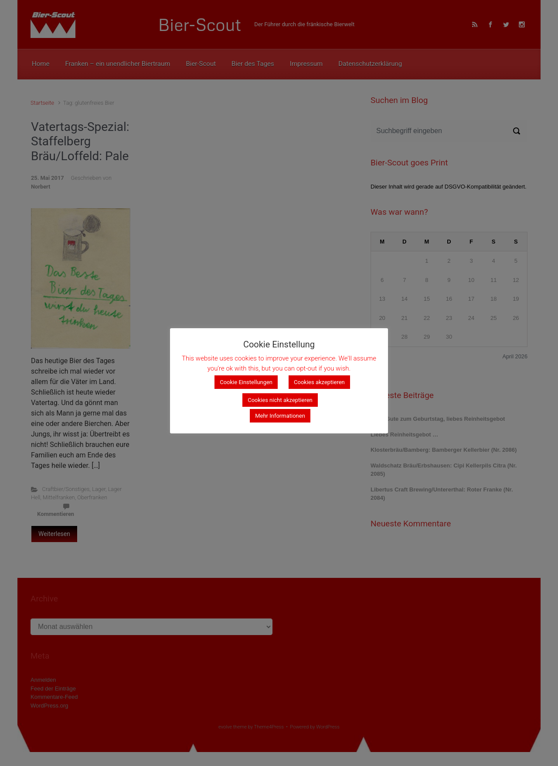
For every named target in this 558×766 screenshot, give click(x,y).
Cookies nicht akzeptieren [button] (280, 400)
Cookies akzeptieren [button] (319, 382)
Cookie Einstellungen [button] (246, 382)
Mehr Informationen (280, 415)
